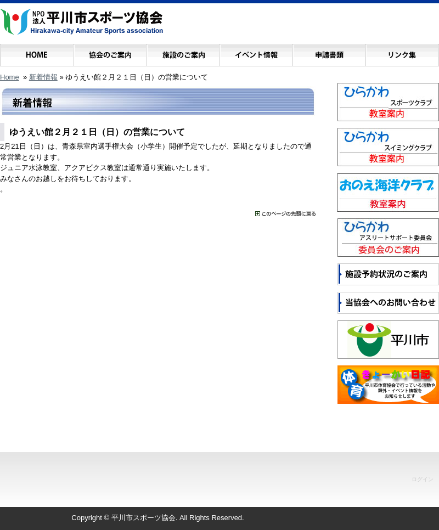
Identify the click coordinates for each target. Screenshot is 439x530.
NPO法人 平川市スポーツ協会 (81, 22)
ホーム (37, 52)
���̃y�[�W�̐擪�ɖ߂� (285, 213)
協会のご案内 (110, 52)
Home (9, 77)
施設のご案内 (183, 52)
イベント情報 (255, 52)
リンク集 (401, 52)
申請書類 (328, 52)
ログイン (423, 479)
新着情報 (43, 77)
